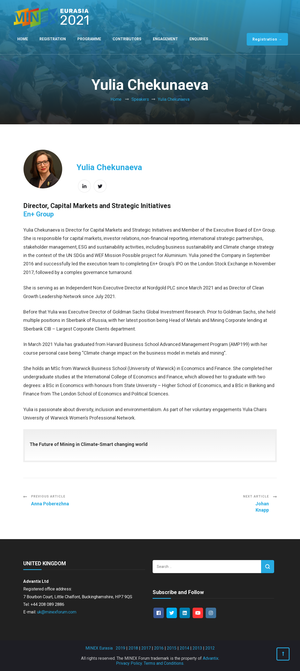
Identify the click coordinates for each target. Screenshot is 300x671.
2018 (133, 648)
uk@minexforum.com (56, 612)
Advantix (210, 658)
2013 (197, 648)
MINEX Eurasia (99, 648)
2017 (146, 648)
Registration (52, 39)
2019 (120, 648)
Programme (89, 39)
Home (22, 39)
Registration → (267, 39)
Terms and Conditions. (164, 663)
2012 (210, 648)
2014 (184, 648)
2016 (159, 648)
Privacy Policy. (129, 663)
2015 (171, 648)
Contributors (127, 39)
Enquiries (198, 39)
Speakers (140, 99)
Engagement (165, 39)
